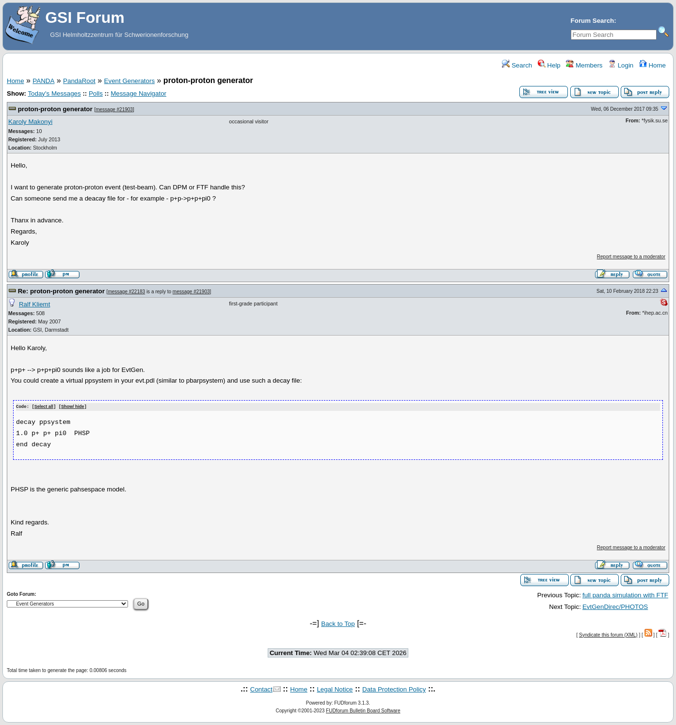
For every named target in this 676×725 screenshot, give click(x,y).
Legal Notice (335, 688)
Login (620, 65)
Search (517, 65)
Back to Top (337, 623)
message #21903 (114, 109)
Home (652, 65)
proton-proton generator (55, 109)
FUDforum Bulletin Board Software (363, 710)
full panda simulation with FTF (625, 594)
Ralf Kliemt (34, 304)
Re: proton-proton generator (61, 291)
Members (584, 65)
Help (549, 65)
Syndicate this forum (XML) (608, 634)
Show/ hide (72, 407)
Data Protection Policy (394, 688)
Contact (261, 688)
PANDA (43, 80)
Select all (43, 407)
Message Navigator (138, 93)
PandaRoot (79, 80)
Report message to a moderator (631, 256)
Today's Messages (54, 93)
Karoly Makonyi (30, 121)
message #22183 (126, 291)
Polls (96, 93)
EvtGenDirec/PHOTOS (615, 606)
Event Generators (129, 80)
